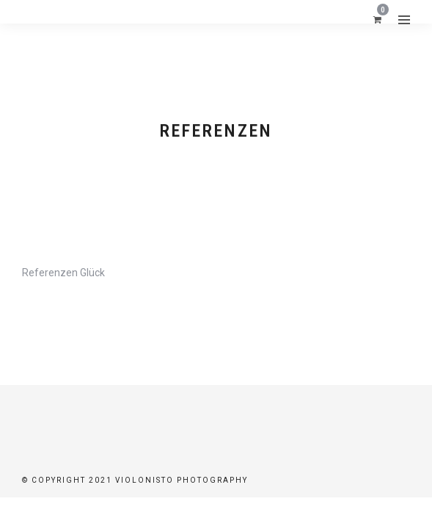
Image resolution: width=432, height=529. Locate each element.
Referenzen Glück (63, 272)
